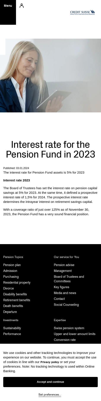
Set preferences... (49, 394)
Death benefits (13, 306)
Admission (10, 271)
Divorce (8, 288)
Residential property (16, 282)
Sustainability (12, 328)
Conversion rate (65, 340)
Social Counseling (66, 304)
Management (63, 271)
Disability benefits (15, 294)
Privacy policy (49, 362)
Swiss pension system (69, 328)
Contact (59, 299)
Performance (12, 334)
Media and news (65, 293)
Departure (10, 312)
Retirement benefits (16, 300)
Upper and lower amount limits (74, 334)
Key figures (61, 287)
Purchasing (11, 276)
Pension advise (64, 265)
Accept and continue (50, 381)
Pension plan (12, 265)
